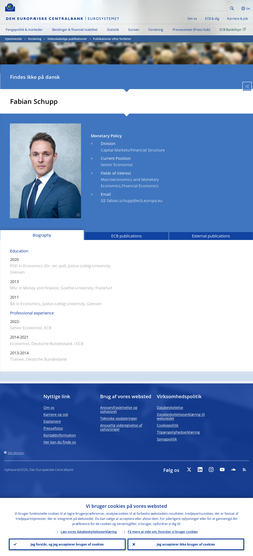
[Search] (209, 8)
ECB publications (126, 236)
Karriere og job (55, 414)
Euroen (133, 29)
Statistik (113, 29)
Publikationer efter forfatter (112, 39)
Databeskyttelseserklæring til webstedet (181, 416)
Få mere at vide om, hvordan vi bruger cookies (163, 532)
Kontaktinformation (59, 435)
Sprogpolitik (167, 439)
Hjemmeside (13, 39)
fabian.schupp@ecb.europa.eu (134, 200)
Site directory (16, 453)
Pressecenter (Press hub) (191, 29)
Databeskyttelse (170, 407)
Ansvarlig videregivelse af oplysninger (121, 427)
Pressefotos (53, 428)
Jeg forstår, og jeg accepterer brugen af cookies (67, 544)
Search (232, 8)
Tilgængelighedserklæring (178, 432)
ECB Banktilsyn (233, 29)
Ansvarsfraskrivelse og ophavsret (118, 409)
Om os (192, 18)
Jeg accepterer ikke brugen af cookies (186, 544)
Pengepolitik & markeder (24, 29)
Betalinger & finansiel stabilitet (75, 29)
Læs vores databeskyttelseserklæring (89, 532)
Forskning (156, 29)
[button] (238, 8)
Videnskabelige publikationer (67, 39)
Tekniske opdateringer (118, 418)
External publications (211, 236)
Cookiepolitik (167, 425)
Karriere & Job (237, 18)
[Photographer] (77, 215)
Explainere (52, 421)
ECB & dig (212, 18)
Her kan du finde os (59, 442)
